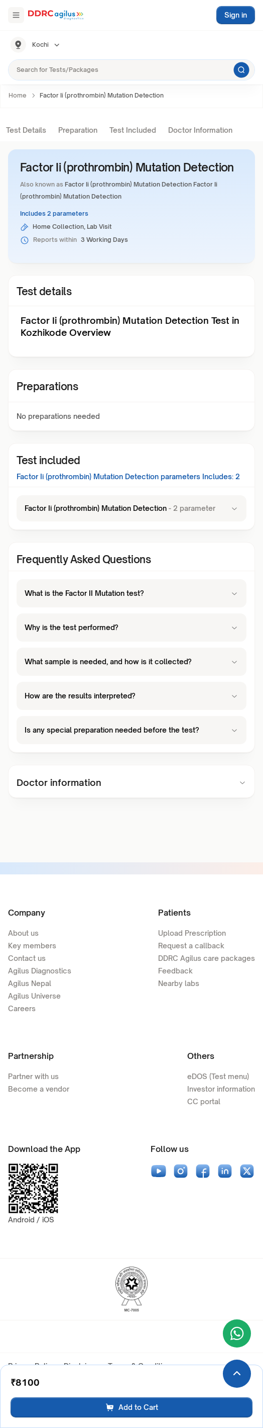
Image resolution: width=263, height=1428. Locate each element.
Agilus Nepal (29, 983)
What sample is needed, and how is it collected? (131, 661)
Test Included (132, 130)
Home (18, 95)
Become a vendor (38, 1089)
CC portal (203, 1101)
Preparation (77, 130)
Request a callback (191, 945)
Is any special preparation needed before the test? (131, 730)
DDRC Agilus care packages (206, 958)
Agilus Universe (34, 996)
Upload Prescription (192, 933)
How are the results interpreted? (131, 695)
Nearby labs (178, 983)
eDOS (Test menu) (218, 1076)
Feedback (175, 970)
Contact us (27, 958)
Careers (22, 1008)
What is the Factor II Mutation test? (131, 593)
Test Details (26, 130)
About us (23, 933)
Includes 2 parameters (54, 213)
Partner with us (33, 1076)
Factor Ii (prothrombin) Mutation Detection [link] (102, 95)
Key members (32, 945)
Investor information (221, 1089)
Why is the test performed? (131, 627)
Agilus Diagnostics (39, 970)
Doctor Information (200, 130)
